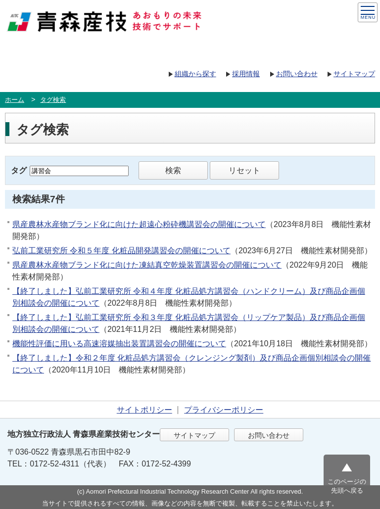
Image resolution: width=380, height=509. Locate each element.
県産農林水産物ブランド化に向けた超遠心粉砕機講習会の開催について (139, 224)
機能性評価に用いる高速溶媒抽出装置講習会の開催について (119, 343)
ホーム (14, 99)
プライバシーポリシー (223, 410)
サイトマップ (354, 74)
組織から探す (195, 74)
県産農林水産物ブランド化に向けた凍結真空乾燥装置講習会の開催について (147, 265)
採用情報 (246, 74)
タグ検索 (53, 99)
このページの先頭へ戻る (347, 486)
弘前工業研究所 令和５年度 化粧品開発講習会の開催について (121, 250)
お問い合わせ (297, 74)
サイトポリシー (144, 410)
